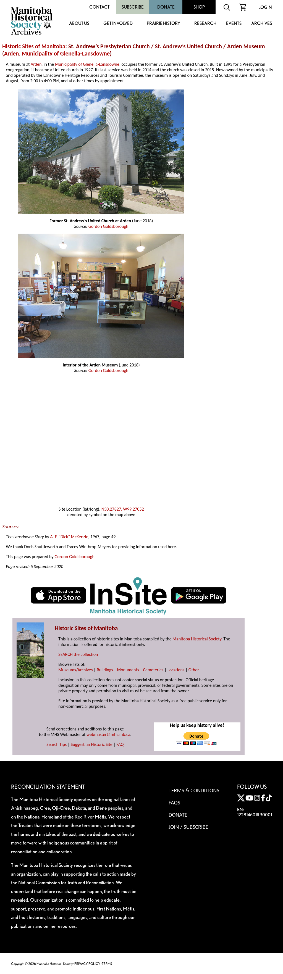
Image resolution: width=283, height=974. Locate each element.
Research (205, 23)
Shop (199, 7)
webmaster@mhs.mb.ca (108, 734)
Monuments (128, 669)
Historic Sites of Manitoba (33, 46)
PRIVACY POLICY (87, 964)
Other (193, 669)
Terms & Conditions (194, 790)
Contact (99, 7)
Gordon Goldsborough (108, 226)
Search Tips (56, 744)
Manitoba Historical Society (196, 639)
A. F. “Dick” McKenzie (69, 536)
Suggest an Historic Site (91, 744)
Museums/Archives (75, 669)
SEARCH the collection (78, 654)
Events (234, 23)
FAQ (120, 744)
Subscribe (133, 7)
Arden (11, 53)
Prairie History (163, 23)
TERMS (107, 964)
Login (265, 7)
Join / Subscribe (188, 826)
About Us (79, 23)
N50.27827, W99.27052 (122, 509)
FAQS (174, 802)
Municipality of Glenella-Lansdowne (66, 53)
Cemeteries (153, 669)
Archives (261, 23)
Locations (175, 669)
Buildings (105, 669)
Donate (166, 7)
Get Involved (118, 23)
